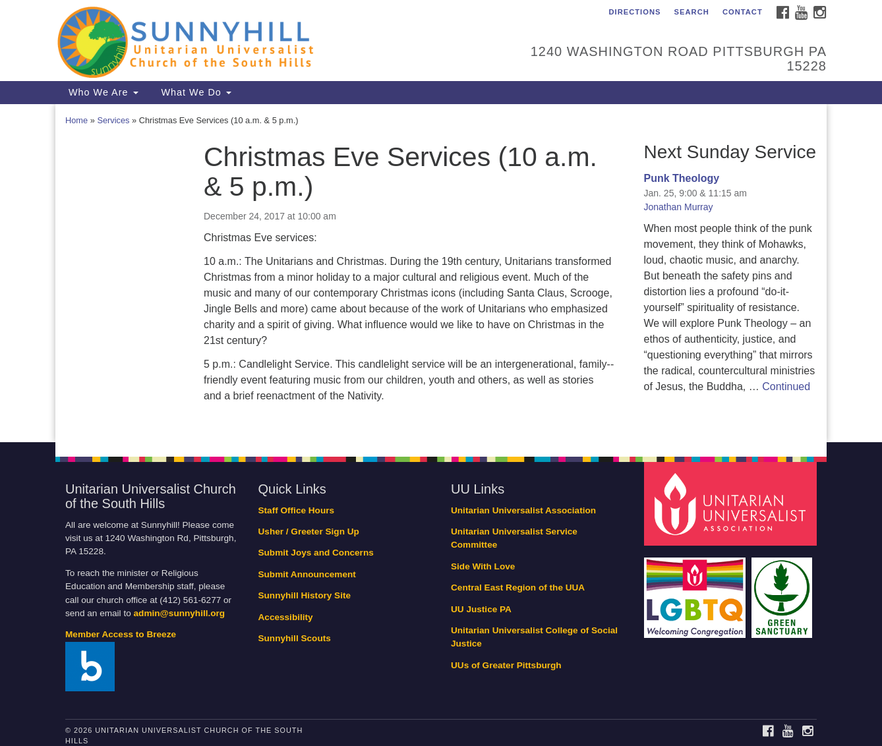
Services (113, 120)
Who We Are (101, 92)
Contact (742, 12)
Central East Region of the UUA (518, 587)
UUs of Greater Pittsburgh (506, 665)
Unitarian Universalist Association (523, 510)
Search (691, 12)
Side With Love (483, 566)
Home (76, 120)
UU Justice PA (481, 609)
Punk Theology (682, 178)
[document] (441, 273)
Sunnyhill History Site (304, 595)
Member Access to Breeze (120, 634)
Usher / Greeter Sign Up (308, 531)
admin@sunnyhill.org (179, 613)
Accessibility (285, 617)
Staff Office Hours (296, 510)
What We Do (194, 92)
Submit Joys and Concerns (316, 553)
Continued (786, 386)
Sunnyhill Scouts (294, 638)
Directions (634, 12)
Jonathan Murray (678, 207)
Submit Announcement (307, 574)
